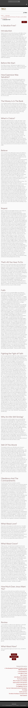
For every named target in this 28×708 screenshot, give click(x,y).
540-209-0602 (14, 704)
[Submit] (19, 1)
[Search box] (14, 1)
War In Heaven (23, 675)
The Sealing (24, 689)
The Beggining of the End (21, 686)
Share (24, 21)
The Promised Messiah (22, 678)
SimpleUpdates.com (9, 705)
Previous (14, 654)
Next (14, 659)
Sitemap (17, 705)
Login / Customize (23, 705)
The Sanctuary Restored (21, 684)
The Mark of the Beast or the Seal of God (18, 693)
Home (2, 15)
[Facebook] (26, 4)
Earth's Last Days (23, 691)
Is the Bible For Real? (22, 673)
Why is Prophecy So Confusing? (20, 680)
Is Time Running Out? (22, 671)
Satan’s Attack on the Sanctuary (20, 682)
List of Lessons (14, 656)
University (7, 15)
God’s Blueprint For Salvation (20, 677)
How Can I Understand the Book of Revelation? (16, 688)
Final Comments (23, 695)
